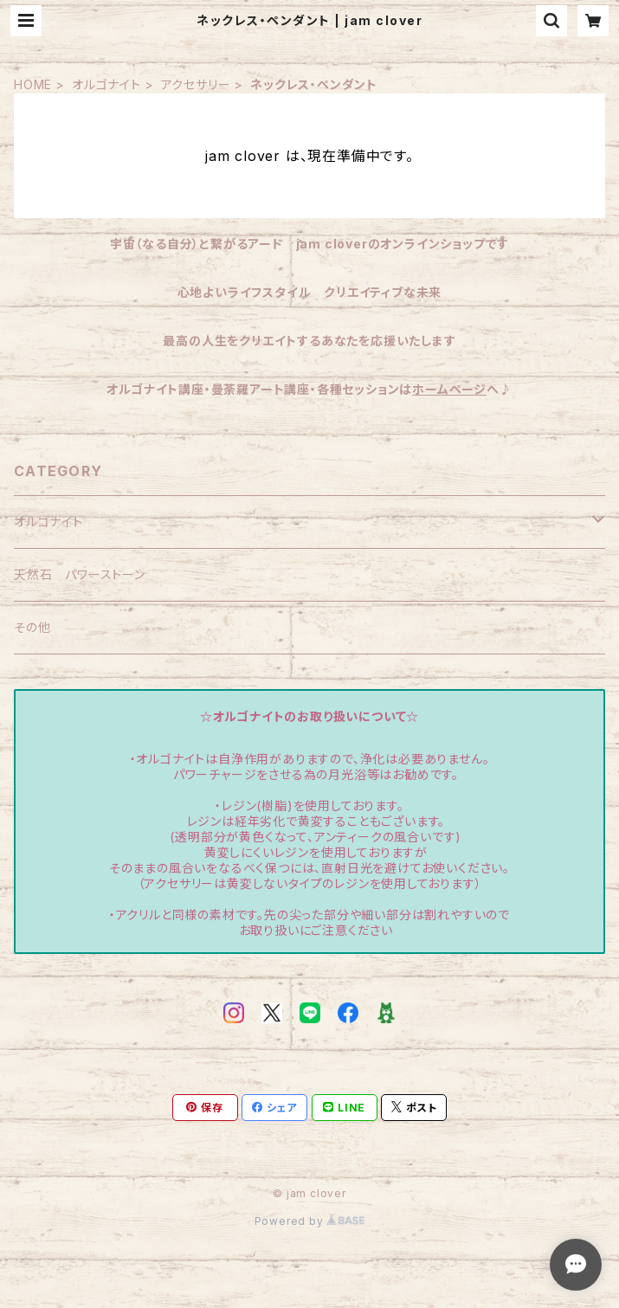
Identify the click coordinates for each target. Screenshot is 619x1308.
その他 (32, 627)
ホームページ (449, 389)
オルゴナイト (106, 84)
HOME (33, 84)
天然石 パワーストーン (79, 574)
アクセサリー (196, 84)
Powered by (310, 1221)
